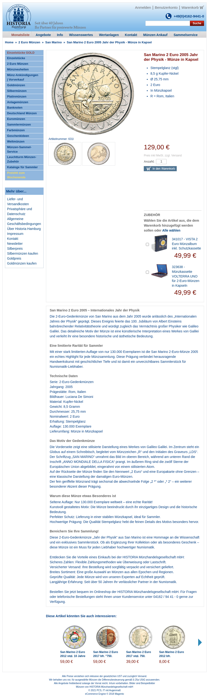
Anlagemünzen (17, 102)
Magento (119, 694)
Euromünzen (16, 119)
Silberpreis (15, 248)
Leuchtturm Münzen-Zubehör (21, 159)
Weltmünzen (16, 141)
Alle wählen (171, 230)
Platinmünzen (16, 96)
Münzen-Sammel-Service (19, 149)
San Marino (53, 42)
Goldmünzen (16, 85)
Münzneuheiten (18, 69)
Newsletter (15, 243)
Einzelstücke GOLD (20, 52)
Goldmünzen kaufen (22, 263)
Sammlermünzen (19, 124)
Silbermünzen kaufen (22, 253)
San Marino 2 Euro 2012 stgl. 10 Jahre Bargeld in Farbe (73, 656)
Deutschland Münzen (22, 113)
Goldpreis (14, 258)
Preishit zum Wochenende (16, 175)
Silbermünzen (17, 91)
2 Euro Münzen (29, 42)
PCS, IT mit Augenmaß (109, 690)
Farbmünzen (16, 130)
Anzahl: (149, 161)
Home (9, 42)
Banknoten (14, 107)
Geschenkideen (18, 136)
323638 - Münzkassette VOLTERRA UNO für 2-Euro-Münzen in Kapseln (185, 276)
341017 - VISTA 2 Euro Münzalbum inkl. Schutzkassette (186, 243)
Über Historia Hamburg (24, 229)
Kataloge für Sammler (22, 167)
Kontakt (12, 239)
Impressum (15, 234)
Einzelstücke (16, 58)
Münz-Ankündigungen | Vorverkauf (22, 77)
